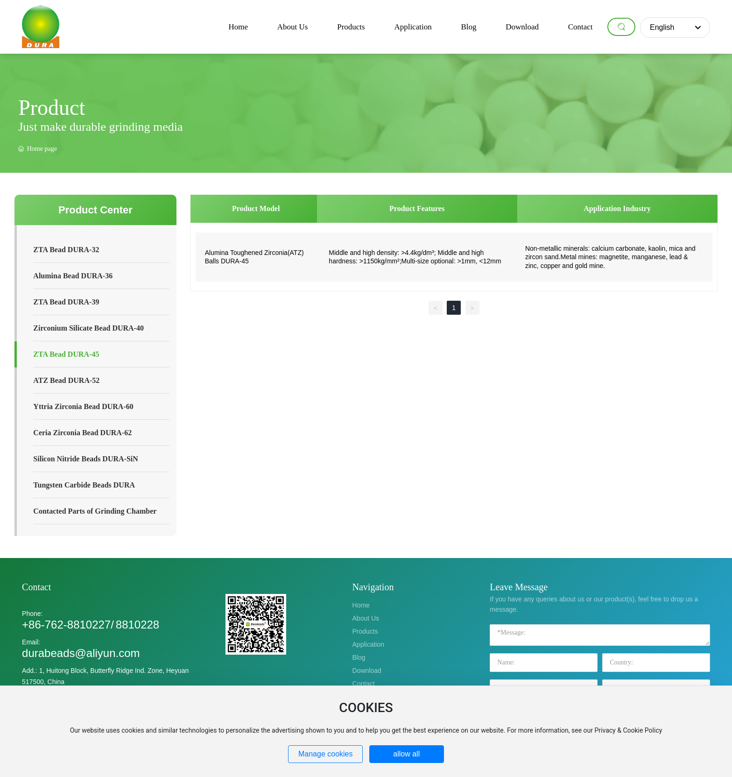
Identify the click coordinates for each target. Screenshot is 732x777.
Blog (359, 657)
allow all (406, 754)
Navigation (373, 587)
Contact (36, 587)
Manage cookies (325, 754)
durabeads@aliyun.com (81, 653)
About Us (366, 618)
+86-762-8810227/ (68, 624)
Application (368, 644)
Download (366, 670)
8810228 (137, 624)
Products (365, 631)
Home (361, 605)
